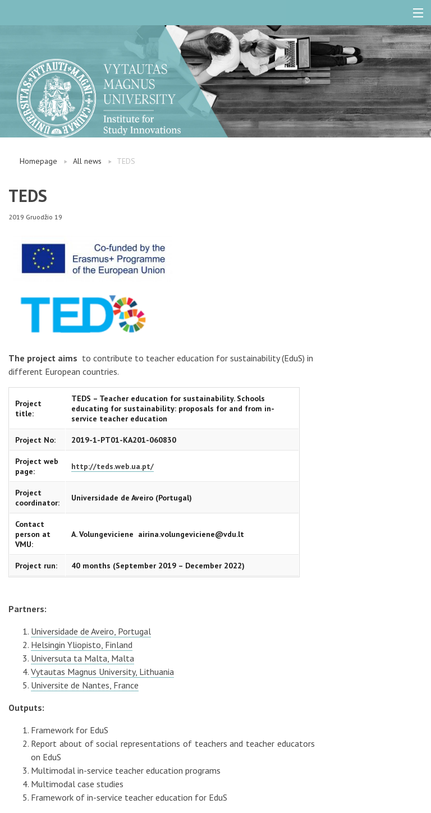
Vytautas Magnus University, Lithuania (102, 671)
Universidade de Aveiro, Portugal (91, 631)
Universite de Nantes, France (85, 685)
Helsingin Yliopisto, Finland (81, 644)
